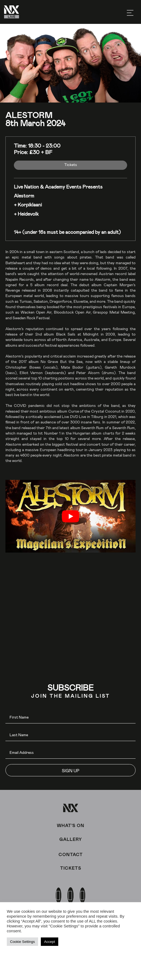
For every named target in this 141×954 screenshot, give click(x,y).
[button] (70, 770)
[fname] (70, 717)
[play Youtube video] (70, 516)
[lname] (70, 735)
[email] (70, 752)
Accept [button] (49, 942)
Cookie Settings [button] (22, 942)
